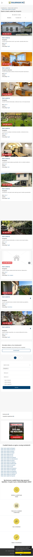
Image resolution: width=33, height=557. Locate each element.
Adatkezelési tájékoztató (12, 550)
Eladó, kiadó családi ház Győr (7, 455)
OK (23, 552)
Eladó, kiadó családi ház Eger (7, 466)
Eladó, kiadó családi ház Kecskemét (8, 457)
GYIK (6, 550)
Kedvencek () (6, 414)
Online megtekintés (7, 384)
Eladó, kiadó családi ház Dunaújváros (8, 468)
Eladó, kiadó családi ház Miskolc (7, 451)
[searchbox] (11, 369)
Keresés (16, 387)
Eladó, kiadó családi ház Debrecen (8, 449)
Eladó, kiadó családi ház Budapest (8, 448)
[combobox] (16, 368)
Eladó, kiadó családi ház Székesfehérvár (9, 458)
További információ (26, 550)
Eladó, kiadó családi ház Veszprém (8, 465)
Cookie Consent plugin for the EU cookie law (23, 554)
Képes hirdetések (7, 380)
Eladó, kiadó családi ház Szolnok (7, 460)
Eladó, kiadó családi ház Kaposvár (8, 475)
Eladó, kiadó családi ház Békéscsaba (8, 463)
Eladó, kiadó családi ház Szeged (7, 452)
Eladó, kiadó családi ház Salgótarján (8, 469)
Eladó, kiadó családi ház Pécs (7, 454)
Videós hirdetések (7, 382)
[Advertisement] (16, 402)
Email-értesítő (16, 350)
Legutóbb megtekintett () (8, 416)
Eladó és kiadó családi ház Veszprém (9, 9)
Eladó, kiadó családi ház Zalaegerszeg (9, 472)
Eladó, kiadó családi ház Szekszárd (8, 474)
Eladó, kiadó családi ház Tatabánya (8, 462)
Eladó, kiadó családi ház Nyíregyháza (8, 471)
